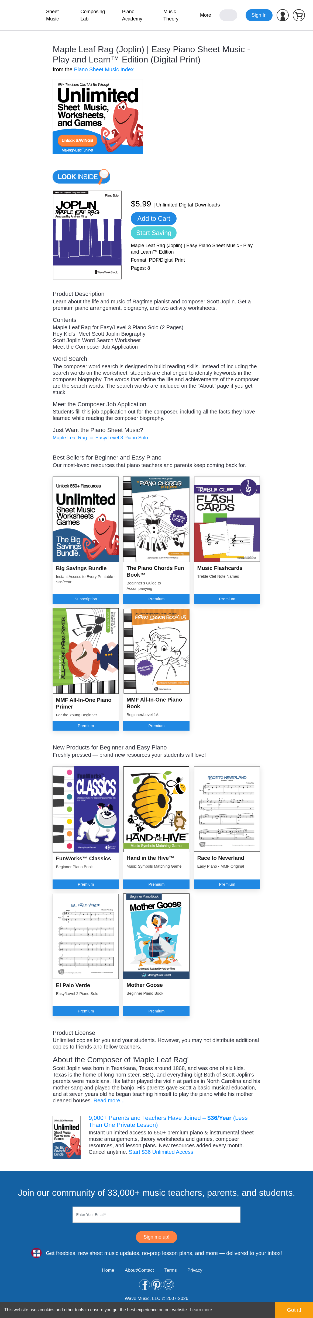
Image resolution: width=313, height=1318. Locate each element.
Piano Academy (132, 15)
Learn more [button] (201, 1310)
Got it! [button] (294, 1310)
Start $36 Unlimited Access (161, 1152)
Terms (170, 1270)
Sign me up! (156, 1237)
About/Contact (139, 1270)
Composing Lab (92, 15)
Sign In (259, 15)
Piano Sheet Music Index (103, 69)
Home (108, 1270)
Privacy (194, 1270)
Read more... (109, 1100)
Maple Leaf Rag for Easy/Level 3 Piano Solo (100, 437)
